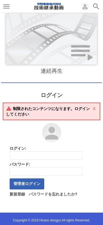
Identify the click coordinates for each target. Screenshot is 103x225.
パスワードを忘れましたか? (53, 194)
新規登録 (17, 194)
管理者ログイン (26, 183)
